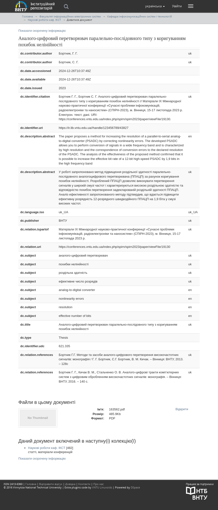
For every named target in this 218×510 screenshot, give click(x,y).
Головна (27, 16)
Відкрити (181, 409)
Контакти (84, 484)
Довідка (70, 484)
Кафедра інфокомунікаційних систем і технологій (139, 16)
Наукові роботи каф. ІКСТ (44, 20)
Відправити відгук (50, 484)
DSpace (135, 487)
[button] (155, 6)
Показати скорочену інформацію (42, 30)
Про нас (98, 484)
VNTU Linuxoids (102, 487)
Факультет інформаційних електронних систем (70, 16)
